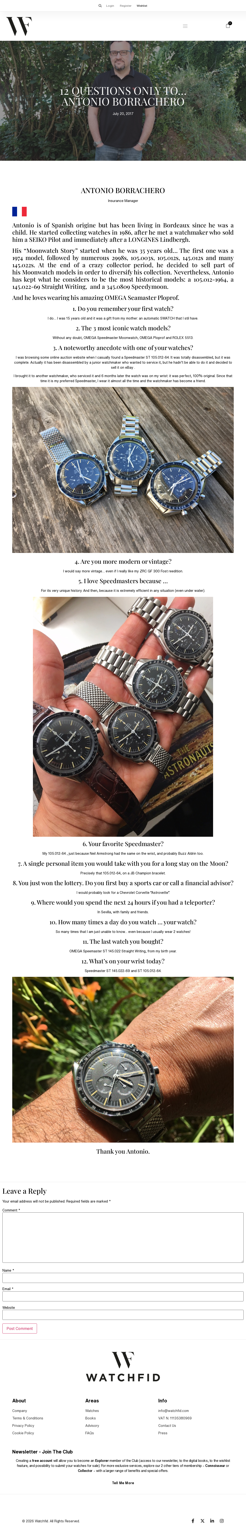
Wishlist (142, 5)
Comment (11, 1210)
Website (8, 1307)
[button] (100, 6)
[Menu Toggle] (185, 26)
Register (126, 5)
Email (7, 1289)
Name (8, 1270)
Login (110, 5)
